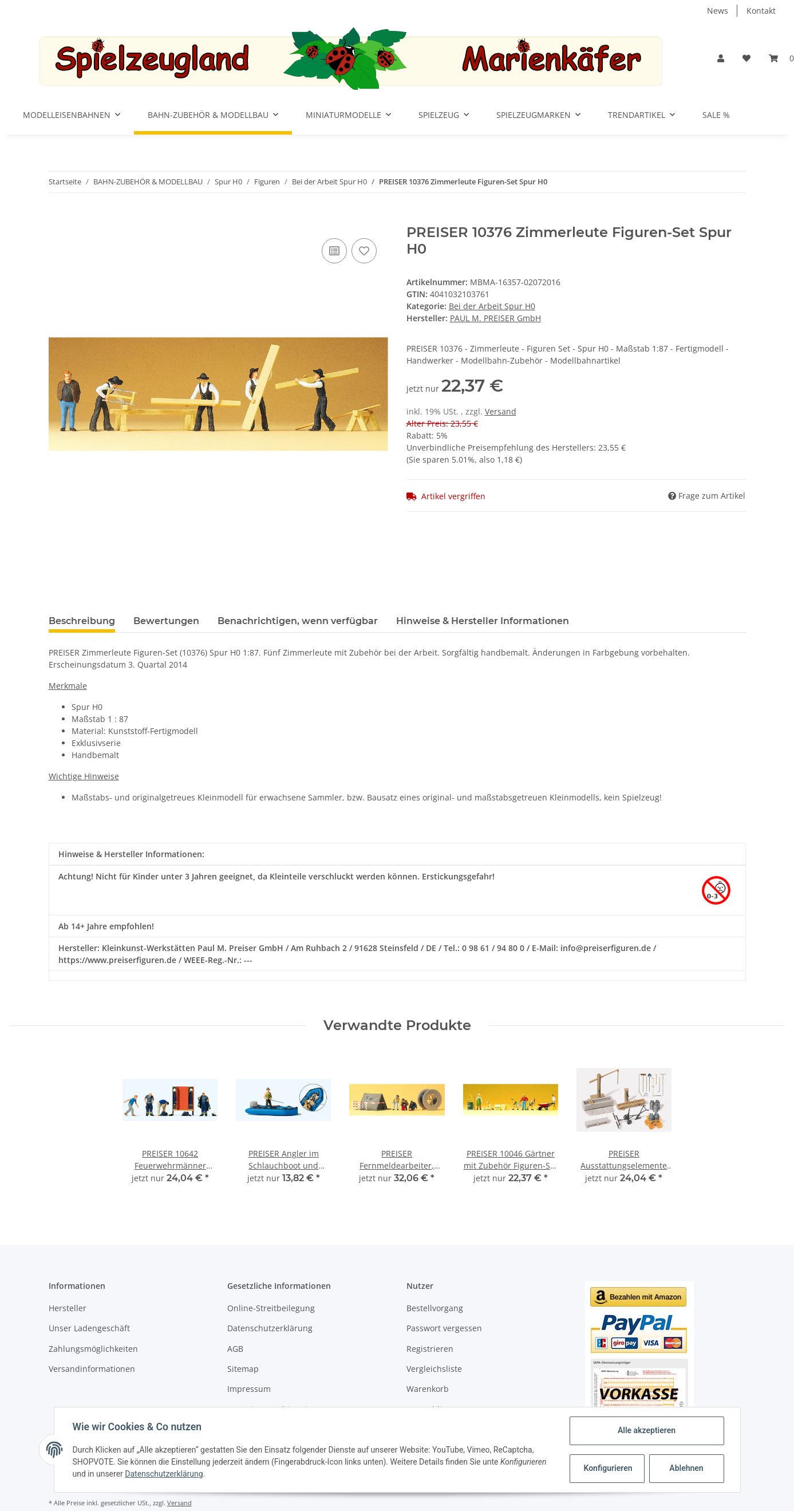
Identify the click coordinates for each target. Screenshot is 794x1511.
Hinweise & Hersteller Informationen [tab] (482, 621)
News (717, 10)
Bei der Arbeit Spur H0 (492, 306)
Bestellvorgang (434, 1308)
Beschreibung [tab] (82, 621)
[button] (720, 58)
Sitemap (243, 1368)
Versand (500, 411)
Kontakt (761, 10)
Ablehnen (686, 1468)
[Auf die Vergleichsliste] (334, 250)
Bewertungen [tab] (166, 621)
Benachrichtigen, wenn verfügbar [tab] (298, 621)
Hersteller (67, 1308)
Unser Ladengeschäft (89, 1328)
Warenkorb (427, 1388)
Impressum (249, 1388)
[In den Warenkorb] (58, 218)
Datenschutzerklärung (270, 1328)
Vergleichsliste (434, 1368)
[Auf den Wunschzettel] (364, 250)
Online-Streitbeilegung (271, 1308)
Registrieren (429, 1348)
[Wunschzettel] (746, 58)
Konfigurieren (608, 1468)
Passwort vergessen (444, 1328)
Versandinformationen (92, 1368)
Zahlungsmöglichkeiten (93, 1348)
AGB (235, 1348)
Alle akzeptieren (647, 1430)
